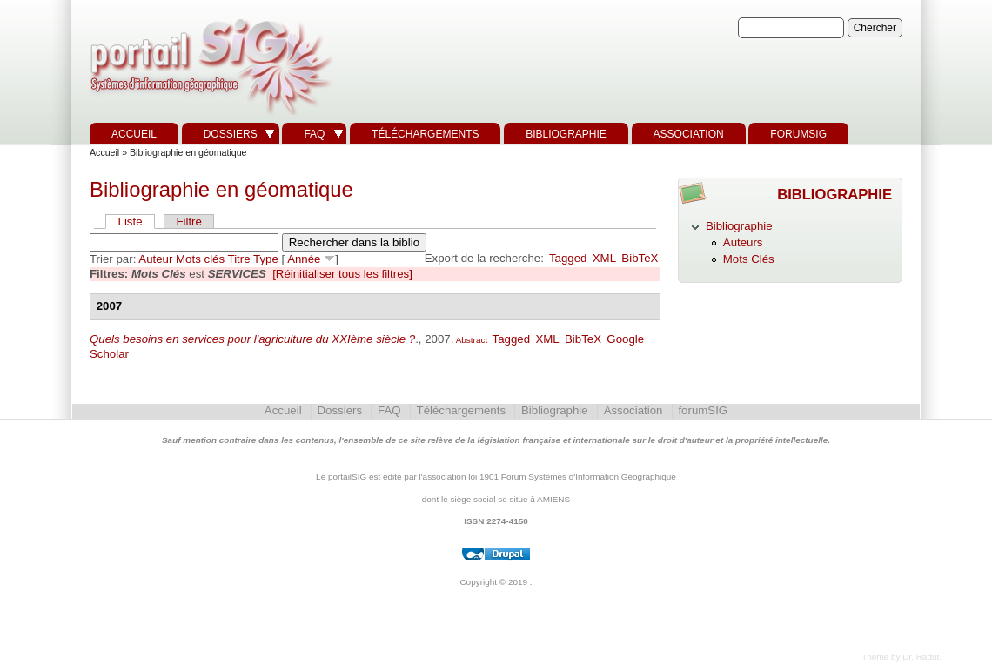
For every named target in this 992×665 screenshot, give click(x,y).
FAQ (314, 134)
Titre (239, 258)
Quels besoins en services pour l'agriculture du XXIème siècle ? (252, 339)
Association (689, 134)
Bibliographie (566, 134)
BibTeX (639, 258)
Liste (130, 221)
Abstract (470, 340)
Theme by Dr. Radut (900, 657)
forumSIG (798, 134)
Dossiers (231, 134)
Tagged (568, 258)
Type (265, 258)
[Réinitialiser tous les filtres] (342, 273)
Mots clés (200, 258)
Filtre (188, 221)
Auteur (155, 258)
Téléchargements (425, 134)
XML (604, 258)
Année (303, 258)
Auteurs (743, 242)
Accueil (134, 134)
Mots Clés (748, 258)
